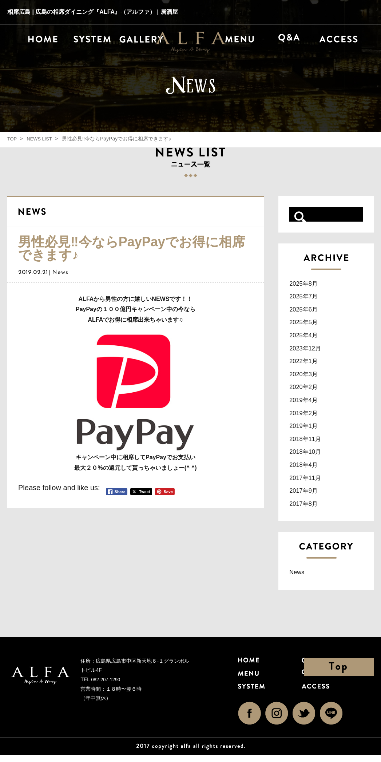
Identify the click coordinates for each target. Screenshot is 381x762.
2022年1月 (306, 363)
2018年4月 (306, 470)
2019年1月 (306, 430)
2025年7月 (306, 297)
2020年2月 (306, 390)
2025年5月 (306, 323)
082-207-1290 (107, 686)
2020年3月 (306, 377)
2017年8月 (306, 510)
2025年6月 (306, 310)
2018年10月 (308, 456)
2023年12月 (308, 350)
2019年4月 (306, 403)
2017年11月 (308, 483)
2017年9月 (306, 496)
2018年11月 (308, 443)
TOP (12, 139)
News (298, 579)
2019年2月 (306, 417)
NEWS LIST (41, 139)
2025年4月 (306, 337)
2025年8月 (306, 283)
